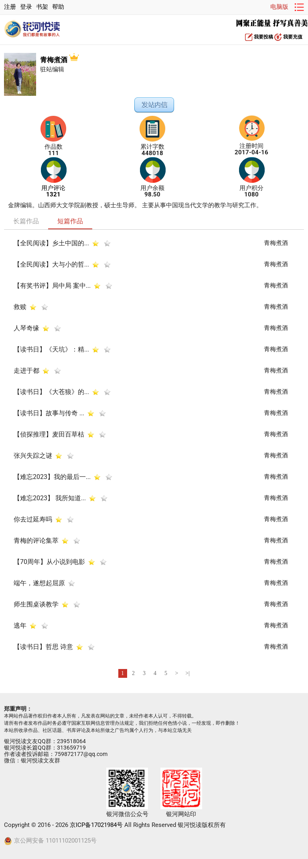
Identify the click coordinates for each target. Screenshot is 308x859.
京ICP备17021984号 (96, 825)
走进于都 (26, 370)
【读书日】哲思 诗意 (44, 646)
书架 (42, 7)
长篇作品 (26, 221)
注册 (10, 7)
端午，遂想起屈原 (39, 582)
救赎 (20, 306)
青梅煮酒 (59, 60)
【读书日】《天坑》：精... (51, 349)
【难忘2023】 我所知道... (50, 497)
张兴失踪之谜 (33, 455)
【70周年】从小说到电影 (49, 561)
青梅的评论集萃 (36, 540)
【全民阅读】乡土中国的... (51, 243)
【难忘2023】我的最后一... (52, 476)
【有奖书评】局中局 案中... (52, 285)
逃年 (20, 625)
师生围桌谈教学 (36, 604)
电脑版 (279, 7)
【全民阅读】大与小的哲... (51, 264)
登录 (26, 7)
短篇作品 (70, 221)
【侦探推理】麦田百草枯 (49, 434)
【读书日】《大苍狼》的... (51, 391)
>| (187, 673)
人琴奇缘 (27, 327)
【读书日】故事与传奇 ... (49, 412)
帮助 (58, 7)
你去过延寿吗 (34, 519)
